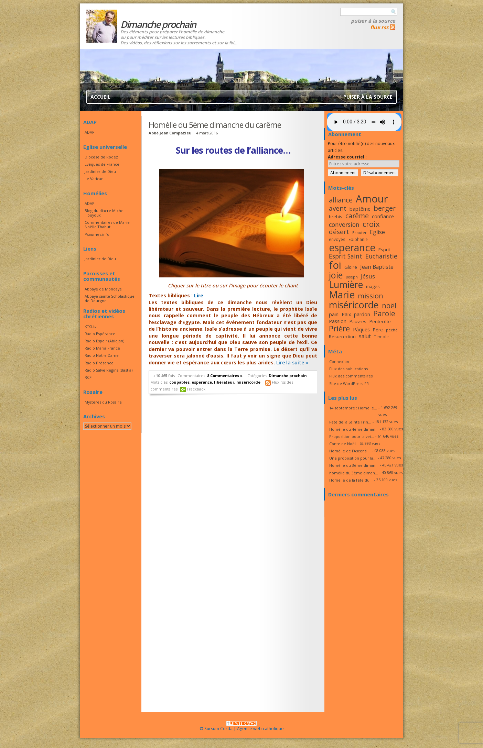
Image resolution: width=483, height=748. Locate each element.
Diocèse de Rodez (101, 157)
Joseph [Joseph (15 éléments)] (352, 277)
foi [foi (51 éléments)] (335, 265)
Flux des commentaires (351, 375)
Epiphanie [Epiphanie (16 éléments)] (358, 239)
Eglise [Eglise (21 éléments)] (377, 232)
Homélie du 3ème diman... (353, 465)
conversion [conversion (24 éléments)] (344, 224)
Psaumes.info (97, 234)
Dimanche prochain (288, 375)
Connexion (339, 361)
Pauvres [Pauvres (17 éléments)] (358, 321)
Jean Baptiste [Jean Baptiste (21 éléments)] (377, 267)
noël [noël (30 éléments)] (389, 305)
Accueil (100, 97)
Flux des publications (348, 368)
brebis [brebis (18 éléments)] (335, 216)
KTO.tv (90, 326)
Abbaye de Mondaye (103, 289)
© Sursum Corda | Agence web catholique (242, 727)
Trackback (196, 389)
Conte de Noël (342, 443)
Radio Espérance (100, 333)
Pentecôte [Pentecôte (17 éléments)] (380, 321)
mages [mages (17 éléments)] (373, 286)
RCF (88, 377)
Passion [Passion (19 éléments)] (337, 321)
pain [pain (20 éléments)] (334, 314)
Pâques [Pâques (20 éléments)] (361, 329)
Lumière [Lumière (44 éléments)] (346, 284)
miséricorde (248, 382)
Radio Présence (99, 362)
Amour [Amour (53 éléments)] (372, 199)
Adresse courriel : (347, 157)
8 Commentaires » (225, 375)
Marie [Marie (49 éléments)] (342, 294)
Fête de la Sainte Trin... (350, 422)
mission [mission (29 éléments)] (370, 295)
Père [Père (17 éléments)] (378, 330)
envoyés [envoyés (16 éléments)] (337, 239)
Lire (198, 295)
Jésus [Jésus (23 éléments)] (368, 276)
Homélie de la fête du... (351, 480)
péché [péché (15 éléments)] (392, 330)
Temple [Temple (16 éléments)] (381, 336)
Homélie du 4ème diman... (353, 429)
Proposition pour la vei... (351, 436)
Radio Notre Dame (102, 355)
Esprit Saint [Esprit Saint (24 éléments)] (345, 256)
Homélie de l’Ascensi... (350, 450)
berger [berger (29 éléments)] (385, 208)
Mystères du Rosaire (103, 402)
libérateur (224, 382)
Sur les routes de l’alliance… (233, 150)
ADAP (90, 132)
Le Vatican (94, 178)
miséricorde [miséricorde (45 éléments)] (354, 304)
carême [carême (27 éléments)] (357, 215)
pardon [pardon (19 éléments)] (362, 314)
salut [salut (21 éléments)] (365, 336)
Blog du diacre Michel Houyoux (105, 213)
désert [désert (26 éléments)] (339, 231)
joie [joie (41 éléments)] (336, 275)
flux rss (379, 27)
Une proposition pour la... (352, 458)
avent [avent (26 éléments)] (337, 208)
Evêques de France (102, 164)
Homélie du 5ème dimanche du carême (215, 124)
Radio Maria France (102, 348)
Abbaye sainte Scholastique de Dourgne (110, 298)
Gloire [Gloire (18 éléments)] (350, 267)
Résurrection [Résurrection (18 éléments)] (342, 336)
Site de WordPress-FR (349, 383)
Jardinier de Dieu (100, 171)
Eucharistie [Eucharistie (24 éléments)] (381, 256)
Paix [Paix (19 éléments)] (346, 314)
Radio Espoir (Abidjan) (104, 340)
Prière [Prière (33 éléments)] (339, 328)
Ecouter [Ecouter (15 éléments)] (359, 232)
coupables (179, 382)
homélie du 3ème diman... (353, 472)
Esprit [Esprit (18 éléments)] (384, 249)
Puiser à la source (373, 20)
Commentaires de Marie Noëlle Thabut (107, 224)
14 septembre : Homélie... (353, 407)
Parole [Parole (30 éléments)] (384, 313)
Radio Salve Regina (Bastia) (108, 370)
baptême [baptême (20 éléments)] (360, 208)
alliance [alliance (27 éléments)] (341, 200)
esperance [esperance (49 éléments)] (352, 247)
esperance (202, 382)
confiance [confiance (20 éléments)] (383, 216)
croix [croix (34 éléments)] (371, 224)
